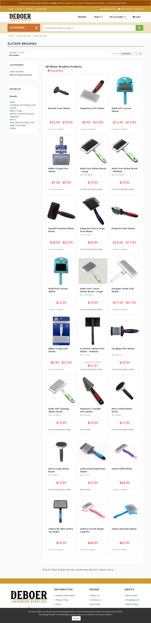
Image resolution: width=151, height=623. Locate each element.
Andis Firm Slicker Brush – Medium (125, 170)
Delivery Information (65, 595)
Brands (82, 17)
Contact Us (96, 599)
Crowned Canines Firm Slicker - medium (92, 350)
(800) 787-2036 (108, 9)
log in (74, 3)
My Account (118, 17)
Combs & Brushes (23, 35)
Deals (98, 17)
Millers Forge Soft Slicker (58, 350)
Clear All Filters (55, 70)
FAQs (58, 604)
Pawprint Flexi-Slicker (123, 228)
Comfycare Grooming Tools (23, 105)
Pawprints (14, 116)
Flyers (20, 9)
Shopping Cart (132, 599)
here (106, 3)
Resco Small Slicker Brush (122, 410)
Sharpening (41, 9)
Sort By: (114, 53)
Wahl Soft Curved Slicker (121, 110)
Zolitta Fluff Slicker (122, 468)
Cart (136, 17)
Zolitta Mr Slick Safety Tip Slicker (60, 530)
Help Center (125, 9)
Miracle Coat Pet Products (22, 113)
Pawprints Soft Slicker (92, 108)
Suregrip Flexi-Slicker (123, 348)
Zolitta (13, 128)
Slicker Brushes (40, 35)
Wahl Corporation (18, 125)
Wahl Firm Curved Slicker (57, 290)
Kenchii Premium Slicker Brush (61, 230)
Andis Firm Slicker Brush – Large (93, 170)
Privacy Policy (62, 599)
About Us (139, 9)
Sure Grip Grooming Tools (22, 122)
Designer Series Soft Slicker (123, 290)
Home (11, 9)
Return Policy (132, 604)
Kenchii (13, 107)
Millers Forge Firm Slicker (58, 170)
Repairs (29, 9)
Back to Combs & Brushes (21, 74)
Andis (12, 102)
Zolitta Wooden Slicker (124, 528)
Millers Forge (16, 110)
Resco (12, 119)
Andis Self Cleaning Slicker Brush (58, 410)
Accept (76, 618)
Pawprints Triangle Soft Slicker (90, 410)
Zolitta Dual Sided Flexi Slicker (92, 470)
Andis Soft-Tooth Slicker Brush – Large (91, 290)
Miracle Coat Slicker (59, 108)
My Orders (96, 604)
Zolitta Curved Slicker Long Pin (92, 530)
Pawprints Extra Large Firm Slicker (92, 230)
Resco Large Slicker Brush (58, 470)
